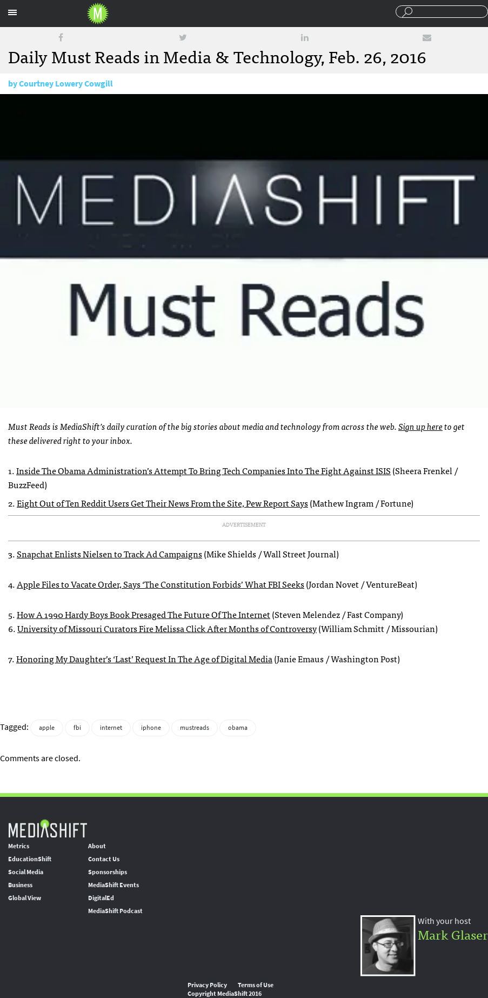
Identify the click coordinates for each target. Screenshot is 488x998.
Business (20, 885)
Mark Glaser (453, 933)
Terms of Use (255, 985)
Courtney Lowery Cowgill (66, 83)
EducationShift (29, 859)
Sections (12, 12)
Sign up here (420, 426)
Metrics (18, 846)
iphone (151, 727)
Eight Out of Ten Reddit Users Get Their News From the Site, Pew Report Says (162, 503)
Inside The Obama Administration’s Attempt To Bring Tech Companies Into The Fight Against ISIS (203, 470)
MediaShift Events (113, 885)
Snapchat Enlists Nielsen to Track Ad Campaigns (109, 554)
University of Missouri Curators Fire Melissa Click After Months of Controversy (167, 628)
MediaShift (47, 828)
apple (47, 727)
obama (238, 727)
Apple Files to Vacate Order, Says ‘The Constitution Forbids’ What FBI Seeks (160, 584)
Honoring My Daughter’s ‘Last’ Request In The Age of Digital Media (144, 658)
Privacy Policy (207, 985)
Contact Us (103, 859)
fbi (77, 727)
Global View (24, 898)
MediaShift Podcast (115, 911)
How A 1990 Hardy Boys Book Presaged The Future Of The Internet (143, 614)
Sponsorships (107, 872)
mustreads (194, 727)
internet (111, 727)
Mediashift (97, 13)
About (97, 846)
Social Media (25, 872)
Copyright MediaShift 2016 (225, 993)
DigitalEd (101, 898)
